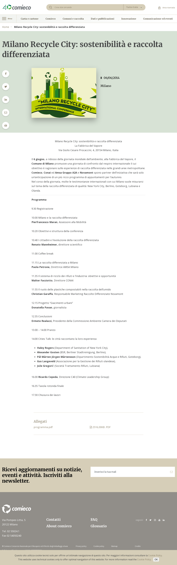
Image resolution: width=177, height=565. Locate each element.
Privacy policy (81, 546)
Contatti (53, 519)
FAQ (94, 519)
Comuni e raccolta (73, 18)
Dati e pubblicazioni (102, 18)
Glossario (99, 526)
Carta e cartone (29, 18)
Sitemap (114, 546)
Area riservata (166, 7)
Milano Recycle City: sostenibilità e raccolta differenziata (49, 27)
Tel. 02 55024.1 (10, 531)
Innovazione (128, 18)
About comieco (59, 526)
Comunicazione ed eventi (158, 18)
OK (156, 559)
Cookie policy (98, 546)
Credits (137, 546)
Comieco (50, 18)
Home (5, 27)
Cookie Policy (155, 555)
